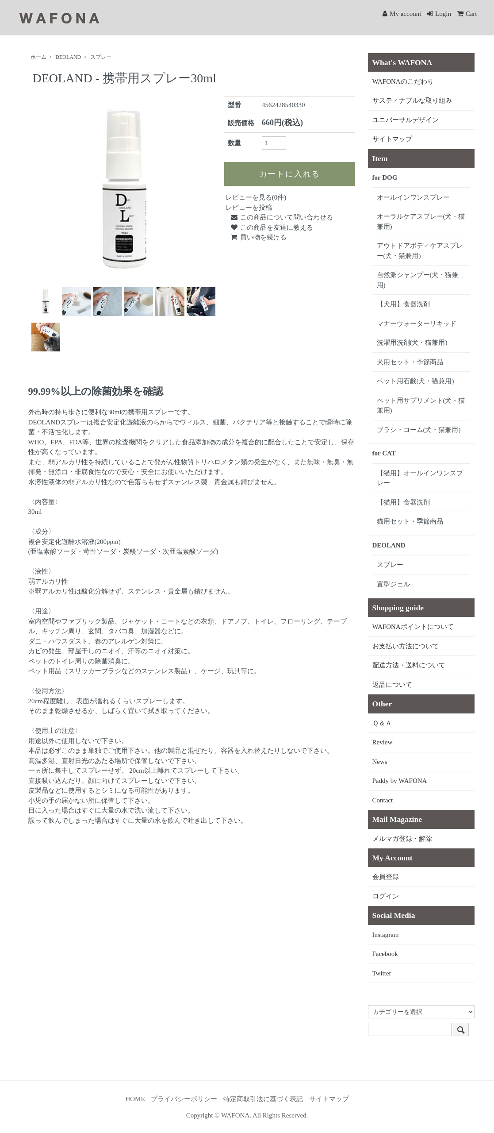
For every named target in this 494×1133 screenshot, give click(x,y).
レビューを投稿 (249, 207)
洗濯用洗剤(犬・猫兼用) (412, 342)
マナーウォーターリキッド (416, 323)
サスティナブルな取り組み (412, 100)
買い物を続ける (258, 237)
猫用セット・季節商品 (410, 521)
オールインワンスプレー (413, 197)
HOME (135, 1098)
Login (439, 13)
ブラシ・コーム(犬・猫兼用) (419, 429)
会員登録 (385, 876)
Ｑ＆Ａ (382, 723)
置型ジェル (393, 584)
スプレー (100, 57)
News (379, 761)
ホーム (38, 57)
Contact (382, 800)
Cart (467, 13)
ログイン (385, 896)
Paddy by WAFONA (399, 780)
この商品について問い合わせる (281, 217)
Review (382, 742)
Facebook (385, 953)
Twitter (381, 973)
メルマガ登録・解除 (402, 838)
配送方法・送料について (408, 665)
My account (402, 13)
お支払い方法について (405, 646)
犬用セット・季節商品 (410, 362)
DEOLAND (68, 57)
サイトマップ (392, 139)
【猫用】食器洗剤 (403, 502)
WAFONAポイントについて (413, 626)
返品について (392, 684)
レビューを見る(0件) (256, 197)
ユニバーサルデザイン (405, 119)
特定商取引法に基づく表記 (263, 1098)
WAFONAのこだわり (403, 81)
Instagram (385, 934)
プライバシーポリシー (184, 1098)
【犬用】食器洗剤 (403, 304)
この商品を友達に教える (271, 227)
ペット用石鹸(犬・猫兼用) (415, 381)
